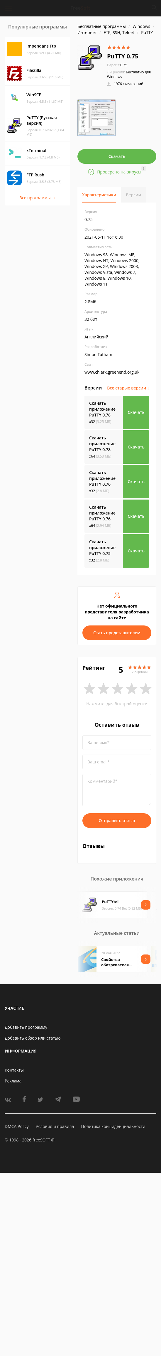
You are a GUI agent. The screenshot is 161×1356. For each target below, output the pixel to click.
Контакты (14, 1070)
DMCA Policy (17, 1126)
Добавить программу (26, 1027)
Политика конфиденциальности (113, 1126)
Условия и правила (55, 1126)
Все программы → (37, 197)
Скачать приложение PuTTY (102, 409)
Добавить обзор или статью (33, 1038)
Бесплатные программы (101, 26)
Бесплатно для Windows (129, 74)
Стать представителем (116, 632)
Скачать (117, 156)
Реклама (13, 1081)
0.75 (117, 65)
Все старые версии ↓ (128, 388)
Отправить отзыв (117, 820)
